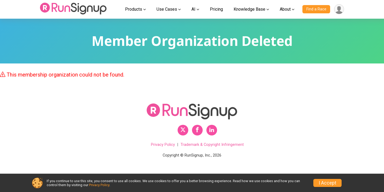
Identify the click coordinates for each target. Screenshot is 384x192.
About (285, 9)
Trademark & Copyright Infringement (212, 144)
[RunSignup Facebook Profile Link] (197, 130)
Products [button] (133, 9)
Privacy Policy (163, 144)
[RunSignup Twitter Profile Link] (183, 130)
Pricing (216, 9)
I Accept (327, 183)
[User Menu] (339, 9)
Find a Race (316, 9)
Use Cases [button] (167, 9)
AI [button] (193, 9)
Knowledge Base (249, 9)
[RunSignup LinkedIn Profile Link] (211, 130)
